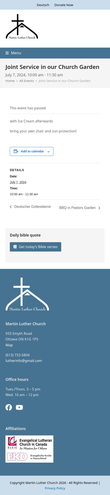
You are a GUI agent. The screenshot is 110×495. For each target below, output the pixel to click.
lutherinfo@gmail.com (23, 360)
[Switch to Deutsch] (43, 4)
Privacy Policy (55, 488)
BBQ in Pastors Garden (78, 208)
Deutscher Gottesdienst (32, 206)
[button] (13, 52)
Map (9, 345)
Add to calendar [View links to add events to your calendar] (32, 151)
